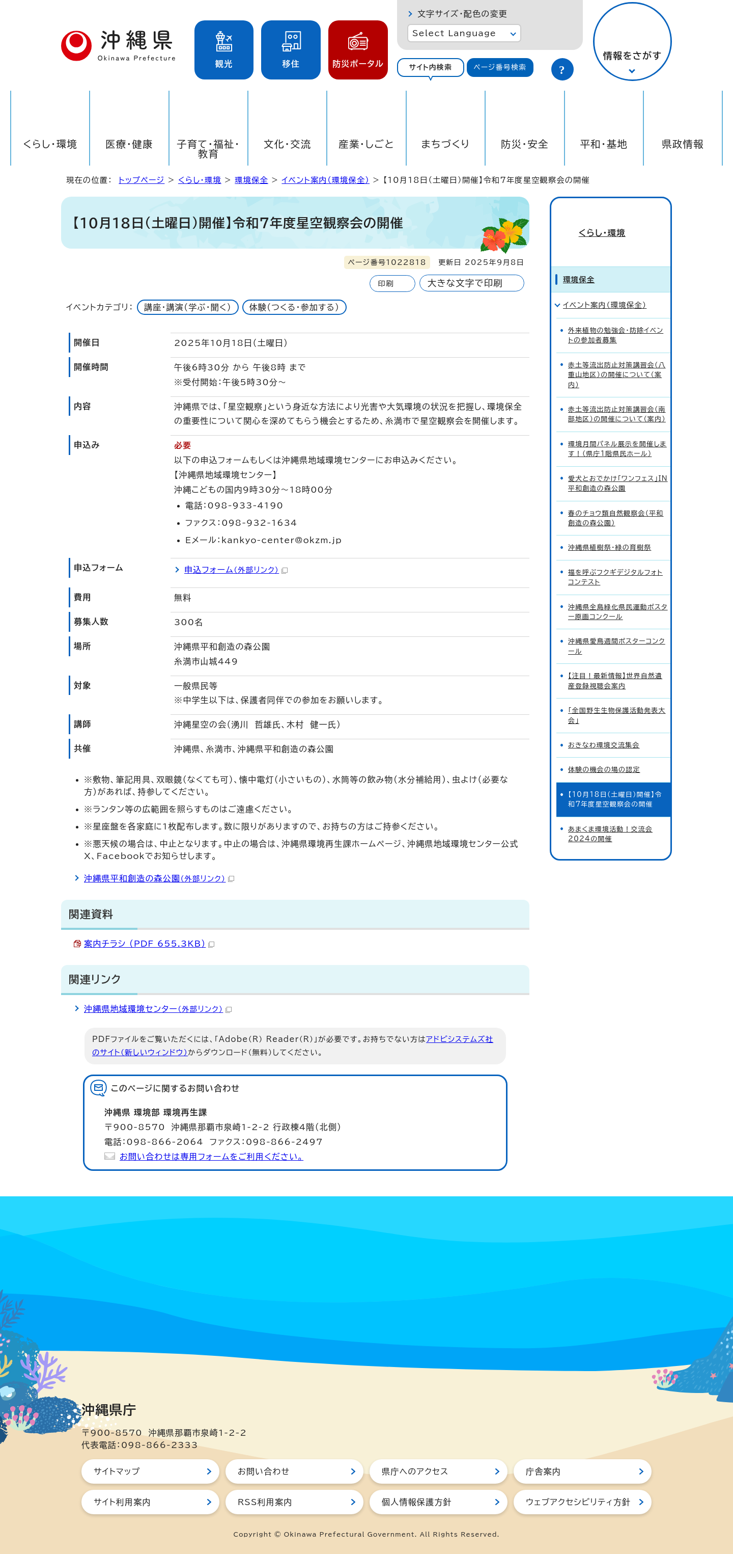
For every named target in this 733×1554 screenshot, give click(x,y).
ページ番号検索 (499, 67)
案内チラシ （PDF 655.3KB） (149, 944)
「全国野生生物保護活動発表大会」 (617, 697)
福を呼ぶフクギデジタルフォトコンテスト (615, 559)
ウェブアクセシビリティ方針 (578, 1502)
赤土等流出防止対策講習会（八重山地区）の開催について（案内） (617, 357)
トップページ (141, 180)
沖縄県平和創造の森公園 (159, 878)
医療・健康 (129, 144)
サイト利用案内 (122, 1502)
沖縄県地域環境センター (158, 1009)
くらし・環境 (50, 144)
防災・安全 (525, 144)
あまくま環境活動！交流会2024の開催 (610, 816)
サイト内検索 (430, 67)
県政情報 (683, 144)
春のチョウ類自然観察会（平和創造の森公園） (616, 500)
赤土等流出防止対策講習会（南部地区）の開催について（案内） (617, 396)
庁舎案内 (543, 1471)
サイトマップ (117, 1471)
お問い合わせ (264, 1471)
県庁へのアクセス (415, 1471)
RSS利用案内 (265, 1502)
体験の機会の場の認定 (604, 751)
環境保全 (251, 180)
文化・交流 (288, 144)
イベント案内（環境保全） (325, 180)
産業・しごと (366, 144)
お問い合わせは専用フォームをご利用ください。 (211, 1157)
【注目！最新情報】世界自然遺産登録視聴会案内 (615, 663)
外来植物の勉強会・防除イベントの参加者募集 (615, 317)
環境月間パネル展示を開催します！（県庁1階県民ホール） (617, 431)
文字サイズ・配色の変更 (462, 14)
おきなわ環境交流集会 (604, 727)
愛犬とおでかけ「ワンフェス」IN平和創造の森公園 (618, 466)
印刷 (385, 283)
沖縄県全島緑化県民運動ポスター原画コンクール (618, 593)
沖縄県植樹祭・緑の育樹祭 (609, 529)
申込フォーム (236, 570)
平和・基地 (604, 144)
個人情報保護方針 (417, 1502)
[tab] (430, 67)
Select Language (454, 33)
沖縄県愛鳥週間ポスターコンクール (616, 628)
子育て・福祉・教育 (208, 148)
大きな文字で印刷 (465, 283)
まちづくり (445, 144)
